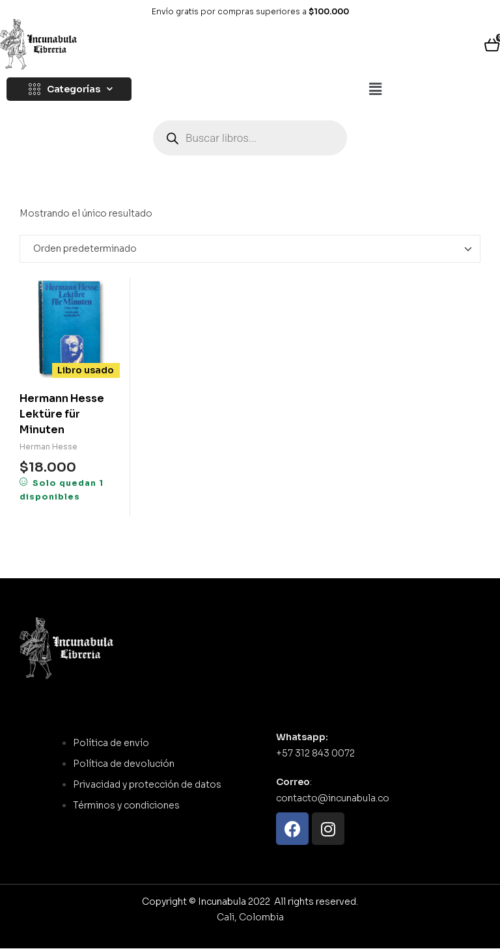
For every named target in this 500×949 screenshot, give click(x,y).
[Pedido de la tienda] (250, 249)
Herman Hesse (48, 446)
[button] (375, 89)
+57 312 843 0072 (315, 753)
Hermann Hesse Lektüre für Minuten (62, 414)
